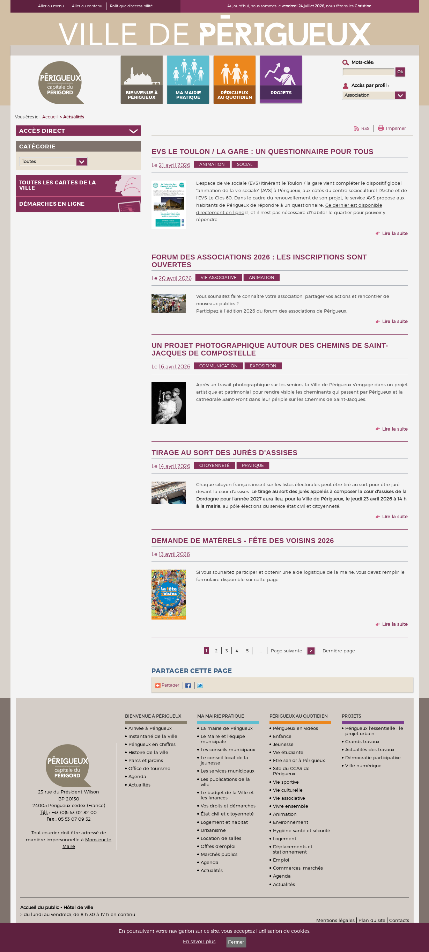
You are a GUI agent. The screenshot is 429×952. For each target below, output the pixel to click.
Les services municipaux (227, 771)
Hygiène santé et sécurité (301, 830)
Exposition (263, 365)
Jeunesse (283, 744)
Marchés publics (219, 854)
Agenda (137, 776)
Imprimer (396, 128)
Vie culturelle (288, 790)
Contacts (399, 920)
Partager (167, 685)
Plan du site (371, 920)
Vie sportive (286, 782)
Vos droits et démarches (228, 805)
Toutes (29, 161)
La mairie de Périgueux (227, 728)
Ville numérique (363, 765)
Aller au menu (51, 5)
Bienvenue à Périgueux (153, 716)
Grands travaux (362, 741)
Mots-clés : (363, 62)
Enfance (282, 736)
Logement (284, 838)
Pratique (253, 465)
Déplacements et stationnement (292, 849)
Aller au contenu (87, 5)
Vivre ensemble (290, 806)
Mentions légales (335, 920)
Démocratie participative (373, 757)
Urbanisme (213, 830)
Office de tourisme (149, 768)
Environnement (290, 822)
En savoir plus (199, 941)
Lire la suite (395, 233)
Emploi (281, 860)
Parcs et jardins (145, 760)
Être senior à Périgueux (299, 760)
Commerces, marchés (298, 868)
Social (244, 164)
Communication (218, 365)
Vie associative (219, 277)
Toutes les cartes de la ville (57, 185)
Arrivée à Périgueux (150, 728)
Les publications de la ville (225, 781)
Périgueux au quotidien (298, 716)
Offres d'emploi (218, 846)
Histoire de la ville (148, 752)
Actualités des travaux (369, 749)
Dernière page (339, 650)
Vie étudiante (288, 752)
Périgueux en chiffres (152, 744)
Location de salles (221, 838)
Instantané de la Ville (152, 736)
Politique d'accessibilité (131, 5)
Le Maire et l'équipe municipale (223, 738)
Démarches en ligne (52, 204)
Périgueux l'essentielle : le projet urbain (374, 730)
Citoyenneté (214, 465)
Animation (212, 164)
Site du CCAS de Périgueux (291, 771)
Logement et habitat (224, 822)
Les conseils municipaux (228, 749)
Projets (351, 716)
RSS (365, 128)
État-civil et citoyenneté (227, 813)
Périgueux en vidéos (295, 728)
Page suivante (287, 650)
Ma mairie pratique (220, 716)
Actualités (139, 785)
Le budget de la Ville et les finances (227, 795)
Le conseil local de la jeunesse (224, 760)
